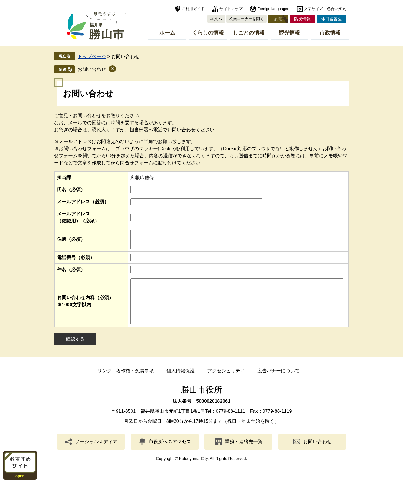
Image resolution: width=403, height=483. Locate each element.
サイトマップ (231, 8)
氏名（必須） (71, 189)
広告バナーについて (278, 383)
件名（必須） (71, 273)
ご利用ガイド (193, 8)
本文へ (216, 19)
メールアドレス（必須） (83, 201)
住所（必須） (71, 240)
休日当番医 (331, 19)
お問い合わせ (92, 69)
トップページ (92, 56)
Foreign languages (273, 8)
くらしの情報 (208, 33)
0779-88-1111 (230, 423)
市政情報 (330, 33)
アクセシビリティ (226, 383)
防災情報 (302, 19)
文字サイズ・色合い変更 (325, 8)
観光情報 (289, 33)
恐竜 (278, 19)
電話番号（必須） (76, 260)
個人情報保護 (180, 383)
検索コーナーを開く (246, 19)
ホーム (167, 33)
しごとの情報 (249, 33)
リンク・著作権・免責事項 (125, 383)
